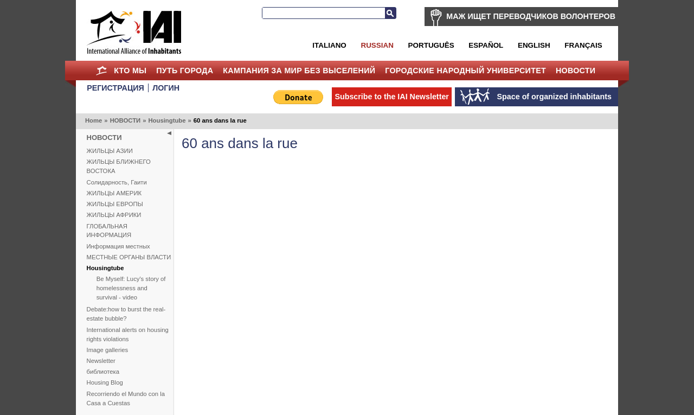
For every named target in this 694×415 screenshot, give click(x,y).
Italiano (329, 45)
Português (431, 45)
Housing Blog (105, 382)
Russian (377, 45)
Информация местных (118, 246)
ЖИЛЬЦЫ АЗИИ (110, 151)
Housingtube (166, 120)
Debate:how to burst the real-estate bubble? (126, 314)
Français (583, 45)
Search (390, 13)
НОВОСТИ (576, 70)
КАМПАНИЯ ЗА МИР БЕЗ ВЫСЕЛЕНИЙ (299, 70)
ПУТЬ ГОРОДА (184, 70)
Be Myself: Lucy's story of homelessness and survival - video (131, 288)
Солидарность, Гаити (117, 182)
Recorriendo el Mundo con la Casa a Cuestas (126, 398)
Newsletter (101, 360)
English (534, 45)
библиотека (103, 371)
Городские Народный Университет (465, 70)
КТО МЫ (130, 70)
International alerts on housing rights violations (128, 334)
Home (101, 70)
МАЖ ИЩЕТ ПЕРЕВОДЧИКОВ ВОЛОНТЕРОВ (530, 16)
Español (485, 45)
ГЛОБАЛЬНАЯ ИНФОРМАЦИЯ (109, 231)
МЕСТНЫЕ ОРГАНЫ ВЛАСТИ (129, 257)
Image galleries (107, 350)
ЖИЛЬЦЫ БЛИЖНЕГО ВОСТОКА (119, 166)
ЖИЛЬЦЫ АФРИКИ (114, 215)
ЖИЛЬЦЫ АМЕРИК (114, 193)
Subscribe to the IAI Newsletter (392, 96)
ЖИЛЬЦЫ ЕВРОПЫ (115, 204)
